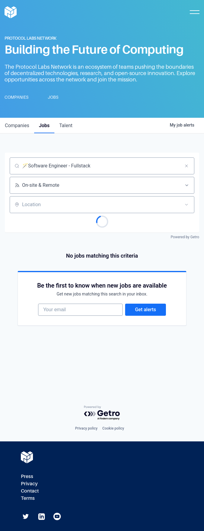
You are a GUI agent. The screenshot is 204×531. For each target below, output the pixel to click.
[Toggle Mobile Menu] (194, 12)
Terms (28, 498)
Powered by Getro (185, 237)
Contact (30, 491)
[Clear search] (186, 166)
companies (17, 125)
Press (27, 476)
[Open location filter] (186, 204)
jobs (44, 125)
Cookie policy (113, 428)
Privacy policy (86, 428)
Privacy (29, 483)
